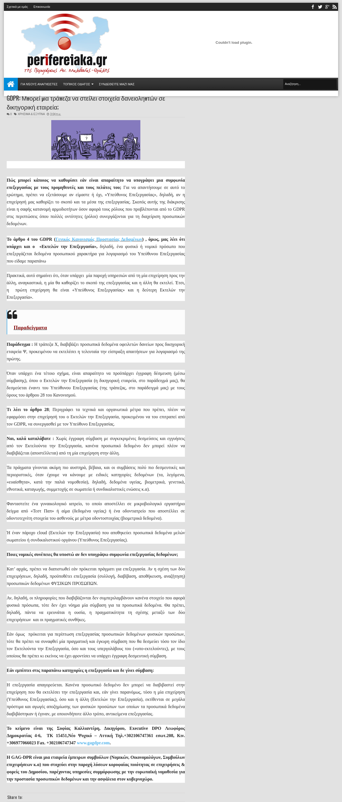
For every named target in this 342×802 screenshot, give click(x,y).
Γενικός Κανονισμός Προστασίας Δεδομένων (98, 239)
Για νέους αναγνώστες (39, 84)
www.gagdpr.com (93, 742)
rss (334, 7)
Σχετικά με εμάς (17, 6)
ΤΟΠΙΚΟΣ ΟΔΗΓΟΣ (76, 84)
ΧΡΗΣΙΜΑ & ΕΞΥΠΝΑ (31, 114)
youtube (327, 7)
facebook (312, 7)
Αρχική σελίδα (11, 84)
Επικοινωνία (41, 6)
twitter (320, 7)
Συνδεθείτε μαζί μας (117, 84)
